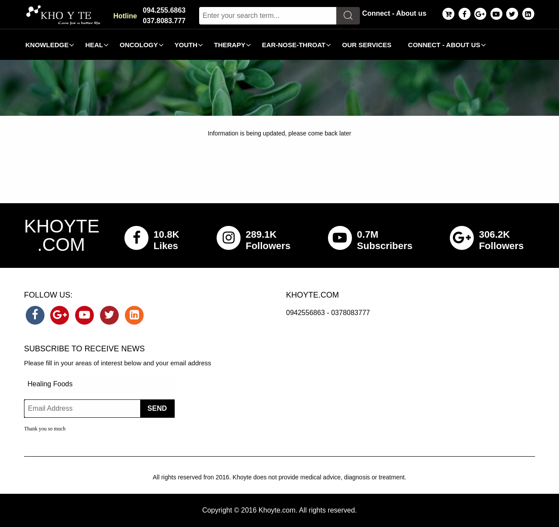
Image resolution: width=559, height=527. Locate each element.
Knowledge (47, 45)
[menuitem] (47, 44)
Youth (186, 45)
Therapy (229, 45)
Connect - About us (394, 13)
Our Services (366, 45)
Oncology (139, 45)
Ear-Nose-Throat (294, 45)
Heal (94, 45)
